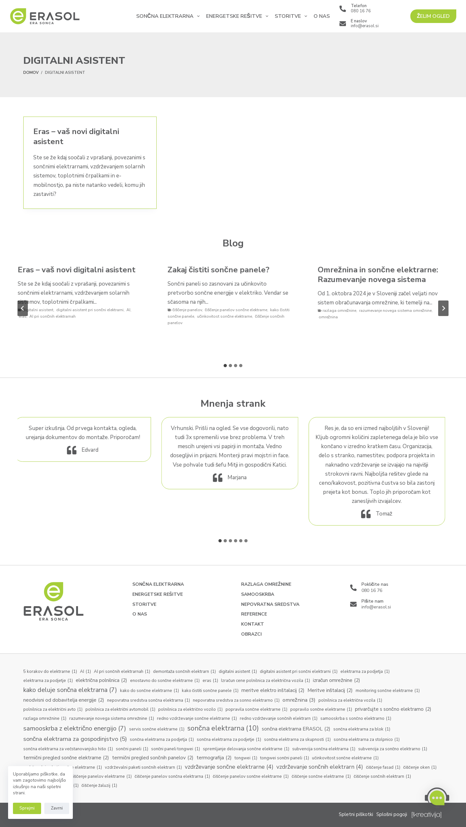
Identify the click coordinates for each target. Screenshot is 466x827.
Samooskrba (257, 594)
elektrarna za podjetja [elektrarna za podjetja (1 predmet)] (365, 671)
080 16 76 (361, 11)
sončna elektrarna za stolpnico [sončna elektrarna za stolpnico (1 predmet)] (367, 739)
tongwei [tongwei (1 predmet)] (246, 758)
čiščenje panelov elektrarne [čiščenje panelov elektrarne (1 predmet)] (101, 776)
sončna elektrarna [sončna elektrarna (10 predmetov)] (223, 728)
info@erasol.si (365, 26)
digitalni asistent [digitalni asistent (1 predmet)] (238, 671)
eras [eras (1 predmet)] (210, 681)
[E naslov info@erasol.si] (342, 23)
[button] (436, 797)
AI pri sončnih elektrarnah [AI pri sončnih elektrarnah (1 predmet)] (122, 671)
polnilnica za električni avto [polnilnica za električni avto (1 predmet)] (53, 709)
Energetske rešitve (238, 16)
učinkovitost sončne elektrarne (227, 316)
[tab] (225, 365)
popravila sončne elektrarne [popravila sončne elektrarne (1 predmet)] (256, 709)
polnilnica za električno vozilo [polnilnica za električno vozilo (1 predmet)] (190, 709)
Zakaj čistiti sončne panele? (222, 270)
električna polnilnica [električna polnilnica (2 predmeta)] (101, 680)
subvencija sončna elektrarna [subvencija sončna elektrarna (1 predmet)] (323, 749)
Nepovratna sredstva (270, 604)
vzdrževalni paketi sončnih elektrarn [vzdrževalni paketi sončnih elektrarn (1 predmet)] (143, 767)
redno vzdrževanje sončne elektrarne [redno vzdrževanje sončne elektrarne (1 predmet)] (197, 718)
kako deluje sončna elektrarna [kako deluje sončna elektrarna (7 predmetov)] (70, 690)
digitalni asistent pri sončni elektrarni (93, 309)
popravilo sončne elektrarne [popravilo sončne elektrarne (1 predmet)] (321, 709)
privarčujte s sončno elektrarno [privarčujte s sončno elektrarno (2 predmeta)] (393, 709)
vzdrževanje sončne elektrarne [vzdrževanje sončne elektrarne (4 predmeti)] (229, 767)
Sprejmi (27, 808)
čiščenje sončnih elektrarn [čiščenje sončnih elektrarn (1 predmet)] (382, 776)
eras (26, 316)
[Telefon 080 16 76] (342, 9)
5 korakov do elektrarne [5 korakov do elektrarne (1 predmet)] (50, 671)
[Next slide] (443, 308)
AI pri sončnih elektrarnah (56, 316)
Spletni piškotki (356, 814)
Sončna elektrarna (169, 16)
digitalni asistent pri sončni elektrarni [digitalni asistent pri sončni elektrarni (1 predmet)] (299, 671)
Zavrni (57, 808)
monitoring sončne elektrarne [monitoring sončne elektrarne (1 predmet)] (388, 691)
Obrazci (251, 634)
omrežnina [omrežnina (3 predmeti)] (299, 700)
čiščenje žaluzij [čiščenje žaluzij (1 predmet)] (99, 785)
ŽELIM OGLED (433, 16)
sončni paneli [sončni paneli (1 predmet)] (132, 749)
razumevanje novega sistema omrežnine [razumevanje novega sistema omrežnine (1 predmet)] (111, 718)
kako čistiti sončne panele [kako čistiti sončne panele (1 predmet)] (210, 691)
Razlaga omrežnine (266, 584)
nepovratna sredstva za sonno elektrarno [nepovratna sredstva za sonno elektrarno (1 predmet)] (236, 700)
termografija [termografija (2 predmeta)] (214, 758)
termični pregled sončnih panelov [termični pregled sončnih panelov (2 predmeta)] (152, 758)
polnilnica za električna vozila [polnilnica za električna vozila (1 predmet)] (350, 700)
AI (132, 309)
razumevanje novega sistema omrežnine (398, 310)
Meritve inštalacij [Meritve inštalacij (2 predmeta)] (330, 690)
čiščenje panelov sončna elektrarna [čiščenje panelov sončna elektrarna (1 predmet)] (172, 776)
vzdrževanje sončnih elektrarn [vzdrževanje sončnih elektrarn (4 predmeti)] (319, 767)
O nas (322, 16)
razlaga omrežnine (343, 310)
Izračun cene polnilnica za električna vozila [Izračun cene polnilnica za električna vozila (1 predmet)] (265, 681)
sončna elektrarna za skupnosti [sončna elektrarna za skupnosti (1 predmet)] (297, 739)
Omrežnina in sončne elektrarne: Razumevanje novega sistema (381, 274)
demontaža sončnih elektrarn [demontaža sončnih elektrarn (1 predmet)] (184, 671)
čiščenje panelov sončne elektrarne (239, 309)
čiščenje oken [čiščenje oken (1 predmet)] (420, 767)
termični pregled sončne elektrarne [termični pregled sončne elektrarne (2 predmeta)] (66, 758)
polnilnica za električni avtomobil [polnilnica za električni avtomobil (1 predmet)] (120, 709)
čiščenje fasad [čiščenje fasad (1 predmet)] (383, 767)
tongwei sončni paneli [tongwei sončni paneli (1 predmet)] (284, 758)
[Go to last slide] (22, 308)
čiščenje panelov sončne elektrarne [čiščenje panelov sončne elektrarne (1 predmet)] (251, 776)
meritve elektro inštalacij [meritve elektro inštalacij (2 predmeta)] (273, 690)
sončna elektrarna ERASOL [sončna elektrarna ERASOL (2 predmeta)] (296, 729)
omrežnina (331, 317)
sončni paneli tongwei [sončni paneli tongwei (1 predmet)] (175, 749)
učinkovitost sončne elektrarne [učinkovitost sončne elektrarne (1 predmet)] (345, 758)
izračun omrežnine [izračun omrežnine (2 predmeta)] (336, 680)
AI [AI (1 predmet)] (85, 671)
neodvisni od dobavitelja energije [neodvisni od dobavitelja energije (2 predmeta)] (63, 700)
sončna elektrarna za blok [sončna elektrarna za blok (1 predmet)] (361, 729)
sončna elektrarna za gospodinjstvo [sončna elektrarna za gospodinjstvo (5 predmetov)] (75, 739)
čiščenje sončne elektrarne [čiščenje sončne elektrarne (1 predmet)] (321, 776)
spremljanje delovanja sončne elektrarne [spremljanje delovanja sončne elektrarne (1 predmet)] (246, 749)
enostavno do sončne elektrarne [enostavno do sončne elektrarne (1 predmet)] (165, 681)
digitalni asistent (41, 309)
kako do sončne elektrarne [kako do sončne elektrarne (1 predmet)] (149, 691)
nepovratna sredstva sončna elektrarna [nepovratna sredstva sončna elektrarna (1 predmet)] (148, 700)
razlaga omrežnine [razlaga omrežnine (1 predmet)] (44, 718)
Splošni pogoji (391, 814)
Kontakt (252, 624)
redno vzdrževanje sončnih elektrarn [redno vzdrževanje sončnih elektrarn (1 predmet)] (278, 718)
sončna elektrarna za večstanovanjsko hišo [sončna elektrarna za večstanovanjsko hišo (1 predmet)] (68, 749)
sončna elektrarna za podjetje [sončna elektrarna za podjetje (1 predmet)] (229, 739)
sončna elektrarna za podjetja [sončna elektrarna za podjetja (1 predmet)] (162, 739)
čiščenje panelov (190, 309)
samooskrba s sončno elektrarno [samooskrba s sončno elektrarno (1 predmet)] (355, 718)
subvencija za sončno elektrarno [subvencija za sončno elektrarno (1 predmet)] (392, 749)
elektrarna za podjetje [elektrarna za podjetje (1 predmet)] (48, 681)
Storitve (292, 16)
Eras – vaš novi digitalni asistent (76, 136)
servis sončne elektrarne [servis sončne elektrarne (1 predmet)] (156, 729)
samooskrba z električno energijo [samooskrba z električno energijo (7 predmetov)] (74, 728)
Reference (254, 614)
